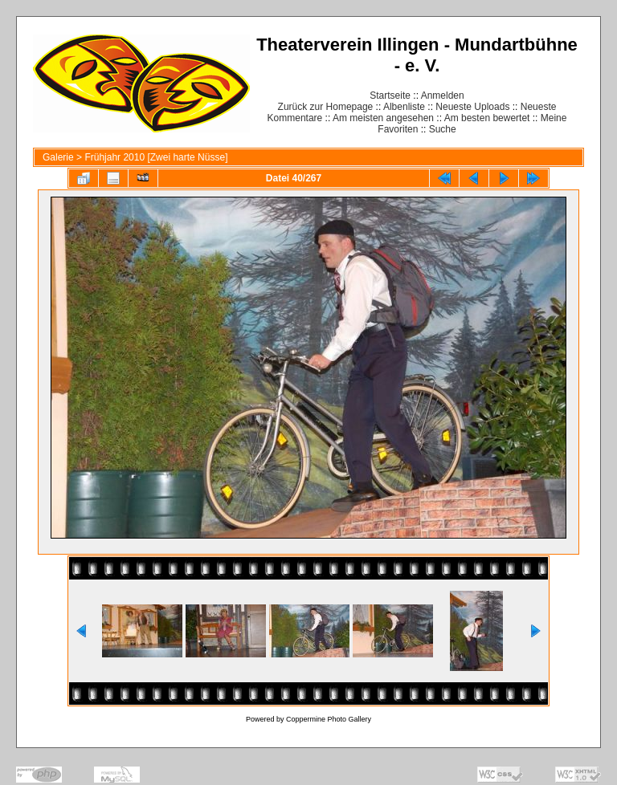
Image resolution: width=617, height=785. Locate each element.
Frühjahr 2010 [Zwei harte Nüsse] (155, 157)
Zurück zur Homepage (326, 106)
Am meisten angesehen (383, 118)
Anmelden (442, 95)
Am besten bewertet (487, 118)
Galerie (58, 157)
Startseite (390, 95)
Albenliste (404, 106)
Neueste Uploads (472, 106)
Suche (442, 129)
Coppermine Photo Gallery (328, 719)
